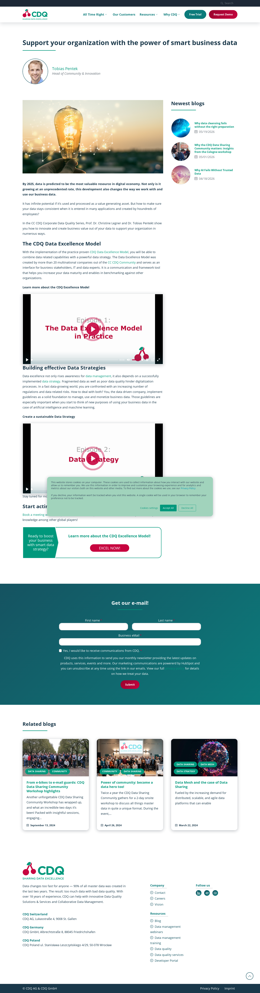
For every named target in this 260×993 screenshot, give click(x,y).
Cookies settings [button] (149, 508)
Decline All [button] (187, 508)
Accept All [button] (168, 508)
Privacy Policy (188, 488)
